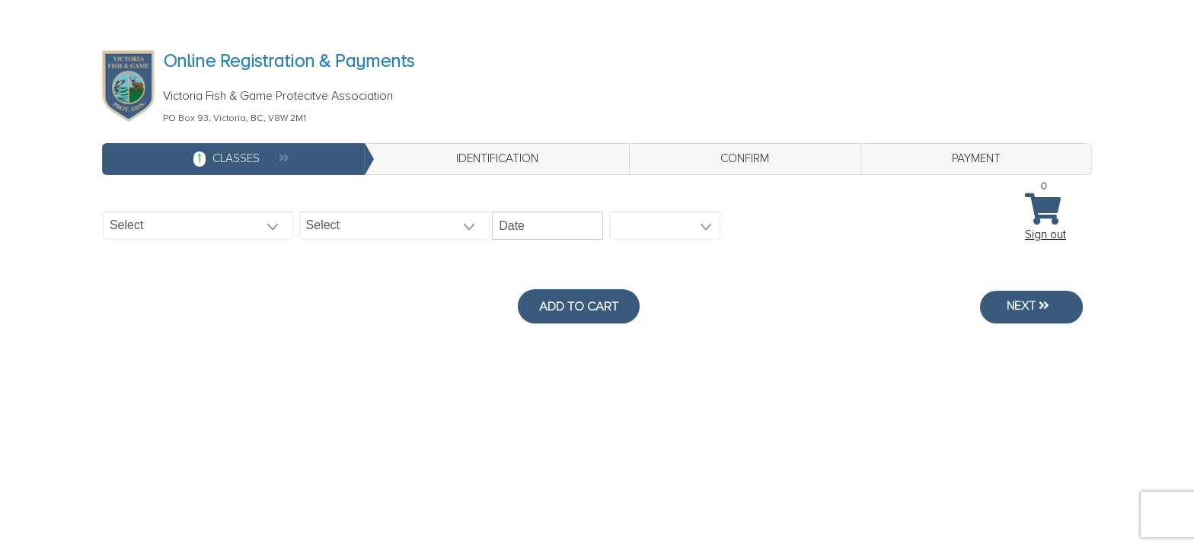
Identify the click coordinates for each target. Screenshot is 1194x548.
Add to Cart (578, 306)
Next (1024, 306)
